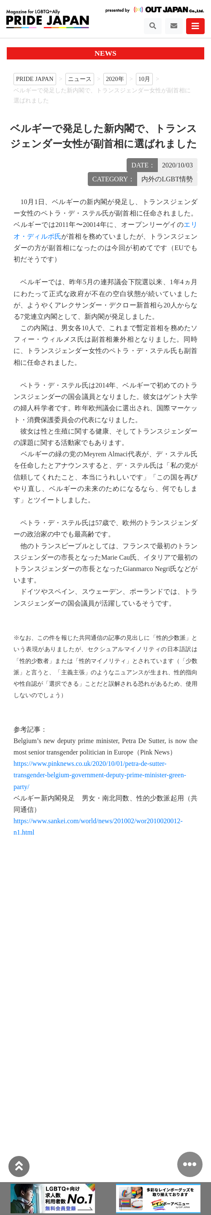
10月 (144, 78)
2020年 (115, 78)
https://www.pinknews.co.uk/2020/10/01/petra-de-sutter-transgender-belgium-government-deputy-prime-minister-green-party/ (100, 775)
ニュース (80, 78)
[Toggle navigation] (153, 26)
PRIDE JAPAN (35, 78)
